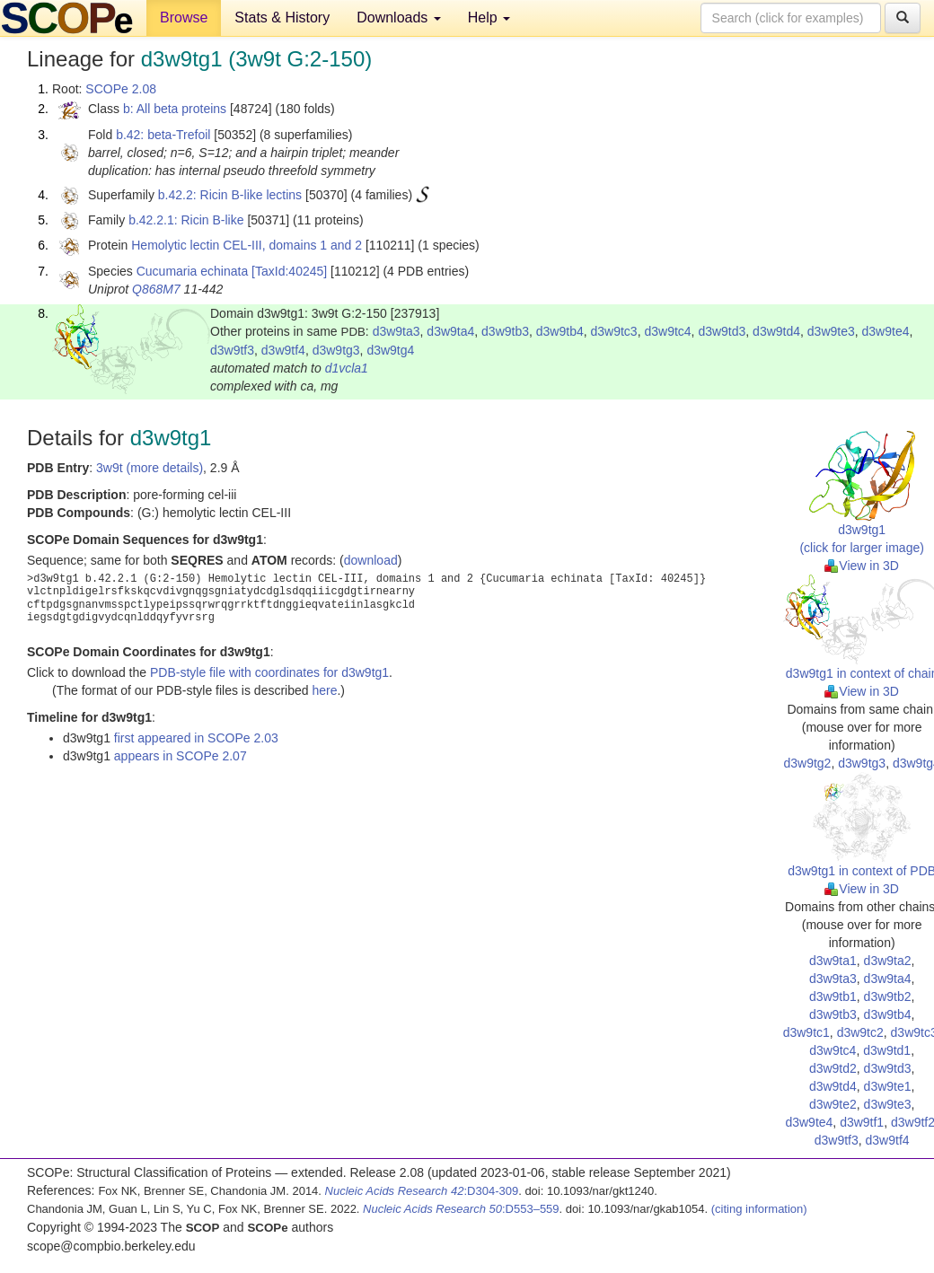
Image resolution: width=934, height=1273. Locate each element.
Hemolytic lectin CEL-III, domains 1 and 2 (246, 245)
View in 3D (861, 565)
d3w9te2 (833, 1104)
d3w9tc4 (667, 331)
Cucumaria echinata (193, 271)
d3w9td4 (776, 331)
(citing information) (759, 1209)
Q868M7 (156, 289)
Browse (183, 17)
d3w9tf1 (862, 1122)
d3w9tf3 (232, 350)
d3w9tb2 (888, 996)
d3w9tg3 (336, 350)
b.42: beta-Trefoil (163, 134)
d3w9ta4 (450, 331)
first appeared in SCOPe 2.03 (196, 738)
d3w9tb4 (560, 331)
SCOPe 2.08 (120, 89)
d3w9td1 (887, 1050)
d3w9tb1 (833, 996)
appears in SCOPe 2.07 (180, 756)
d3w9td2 (833, 1068)
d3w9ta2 (888, 960)
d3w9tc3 (614, 331)
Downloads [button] (399, 17)
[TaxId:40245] (289, 271)
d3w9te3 (831, 331)
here (324, 690)
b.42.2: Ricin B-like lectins (230, 195)
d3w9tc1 (806, 1032)
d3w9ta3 (396, 331)
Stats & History (282, 17)
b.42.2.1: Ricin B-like (185, 220)
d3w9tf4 (283, 350)
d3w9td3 (721, 331)
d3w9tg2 (807, 763)
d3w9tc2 (860, 1032)
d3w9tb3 (505, 331)
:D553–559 (461, 1209)
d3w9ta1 (833, 960)
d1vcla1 (346, 368)
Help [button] (489, 17)
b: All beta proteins (174, 108)
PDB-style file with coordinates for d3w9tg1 (269, 672)
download (371, 560)
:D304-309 (422, 1191)
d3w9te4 (886, 331)
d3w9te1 (888, 1086)
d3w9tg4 (390, 350)
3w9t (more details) (149, 468)
